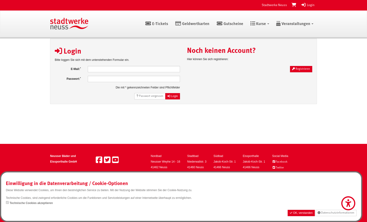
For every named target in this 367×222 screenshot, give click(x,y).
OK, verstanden (301, 213)
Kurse (259, 24)
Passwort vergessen (149, 96)
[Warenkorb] (294, 5)
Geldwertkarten (192, 24)
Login (308, 5)
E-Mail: (76, 69)
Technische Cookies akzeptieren (31, 203)
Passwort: (73, 78)
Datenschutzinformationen (336, 212)
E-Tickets (156, 24)
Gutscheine (229, 24)
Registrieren (301, 68)
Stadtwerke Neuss (274, 5)
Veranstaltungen (294, 24)
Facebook (279, 161)
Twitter (278, 167)
